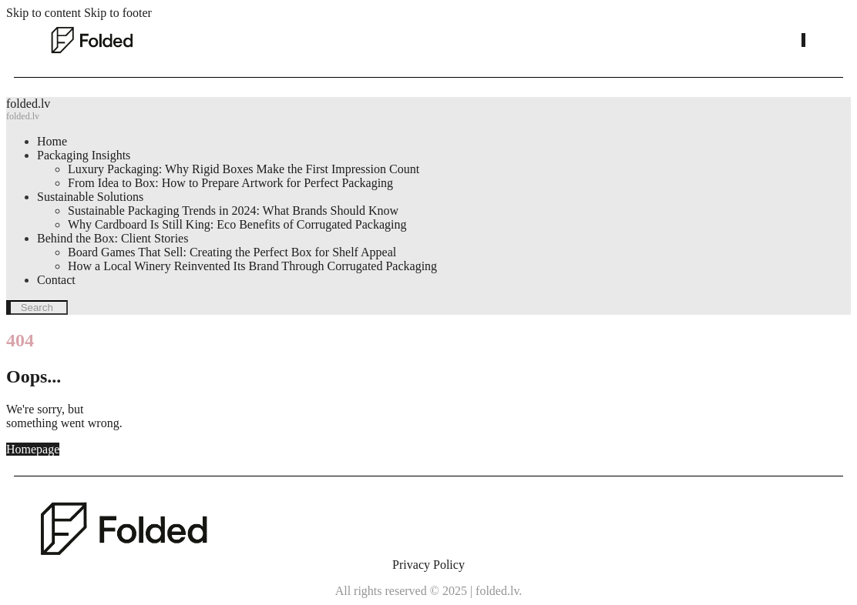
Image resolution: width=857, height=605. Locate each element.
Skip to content (43, 12)
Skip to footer (118, 12)
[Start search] (804, 40)
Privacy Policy (428, 564)
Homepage (32, 449)
